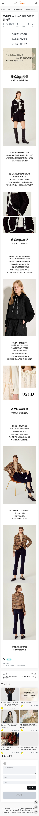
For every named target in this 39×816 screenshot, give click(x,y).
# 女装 (9, 659)
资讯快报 (8, 9)
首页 (4, 9)
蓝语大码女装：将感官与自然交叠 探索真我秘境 (29, 748)
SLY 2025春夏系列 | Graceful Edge (28, 726)
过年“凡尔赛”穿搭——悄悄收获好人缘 (10, 748)
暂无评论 (8, 756)
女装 (14, 9)
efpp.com (12, 809)
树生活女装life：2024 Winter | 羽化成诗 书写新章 (9, 704)
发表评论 (32, 788)
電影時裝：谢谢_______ (28, 703)
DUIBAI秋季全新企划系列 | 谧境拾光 (9, 726)
